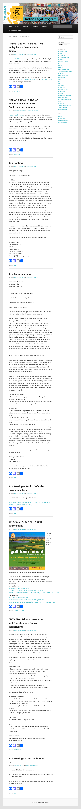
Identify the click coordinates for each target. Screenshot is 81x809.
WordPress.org (62, 122)
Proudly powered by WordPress (40, 802)
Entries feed (61, 118)
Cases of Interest (63, 61)
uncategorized (17, 749)
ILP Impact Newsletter (15, 30)
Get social (44, 26)
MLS (59, 83)
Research (61, 93)
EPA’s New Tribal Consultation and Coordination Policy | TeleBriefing (26, 623)
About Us (17, 26)
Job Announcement (20, 274)
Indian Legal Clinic (63, 75)
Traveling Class (62, 107)
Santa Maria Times (46, 79)
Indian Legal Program (32, 54)
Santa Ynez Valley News (27, 79)
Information (61, 77)
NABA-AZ (61, 85)
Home (10, 26)
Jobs (15, 265)
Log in (60, 116)
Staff (59, 101)
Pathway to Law (63, 89)
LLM (59, 81)
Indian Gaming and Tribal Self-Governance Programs (65, 71)
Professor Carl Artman (16, 59)
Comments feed (63, 120)
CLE (59, 63)
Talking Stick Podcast (64, 105)
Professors (17, 91)
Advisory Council (63, 51)
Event (22, 610)
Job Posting (16, 163)
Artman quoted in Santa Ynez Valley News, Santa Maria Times (26, 47)
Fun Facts (35, 26)
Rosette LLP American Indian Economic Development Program (64, 97)
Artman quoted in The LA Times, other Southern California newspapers (23, 104)
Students (61, 103)
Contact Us (26, 26)
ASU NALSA (17, 610)
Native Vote (61, 87)
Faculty (60, 67)
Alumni (60, 53)
